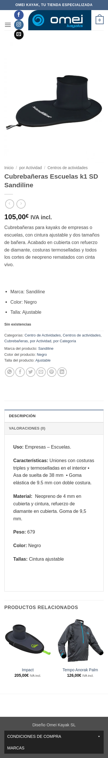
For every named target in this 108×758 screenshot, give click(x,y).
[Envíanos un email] (19, 34)
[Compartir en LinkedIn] (62, 372)
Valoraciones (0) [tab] (27, 428)
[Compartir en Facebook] (20, 372)
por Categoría (64, 341)
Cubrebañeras (16, 341)
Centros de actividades (68, 168)
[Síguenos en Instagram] (19, 25)
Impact (28, 670)
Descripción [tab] (22, 416)
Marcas (15, 748)
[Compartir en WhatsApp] (9, 372)
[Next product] (9, 203)
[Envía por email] (41, 372)
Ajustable (43, 360)
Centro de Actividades (42, 335)
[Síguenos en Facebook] (19, 15)
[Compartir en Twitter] (30, 372)
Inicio (9, 168)
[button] (8, 25)
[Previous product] (20, 203)
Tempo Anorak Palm (80, 670)
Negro (42, 354)
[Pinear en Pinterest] (51, 372)
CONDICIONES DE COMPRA (54, 736)
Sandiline (46, 348)
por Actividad (30, 168)
